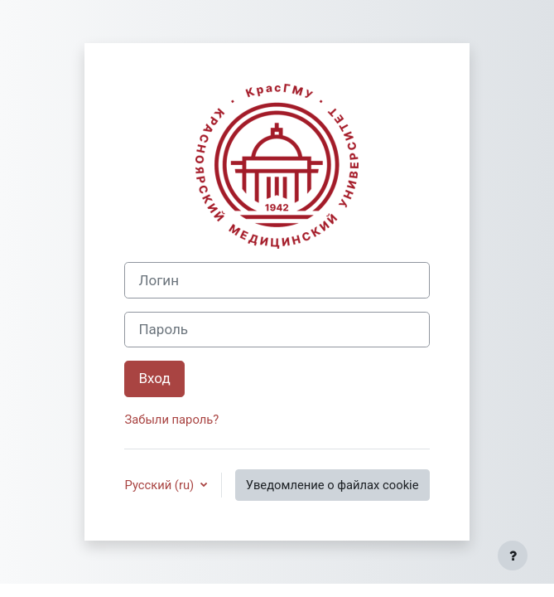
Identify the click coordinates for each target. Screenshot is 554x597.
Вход (154, 378)
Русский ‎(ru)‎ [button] (160, 485)
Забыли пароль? (171, 419)
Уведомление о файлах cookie (332, 485)
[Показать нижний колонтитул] (513, 555)
